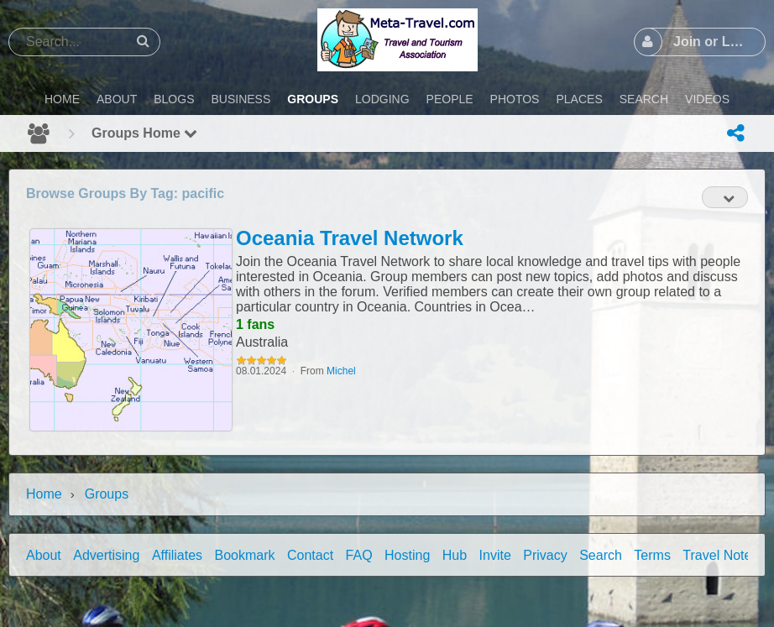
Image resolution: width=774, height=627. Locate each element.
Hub (454, 555)
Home (44, 494)
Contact (310, 555)
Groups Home (144, 133)
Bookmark (245, 555)
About (43, 555)
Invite (495, 555)
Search (600, 555)
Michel (341, 371)
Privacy (545, 555)
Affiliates (177, 555)
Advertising (106, 555)
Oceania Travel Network (349, 238)
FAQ (359, 555)
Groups (106, 494)
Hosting (407, 555)
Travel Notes (720, 555)
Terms (652, 555)
